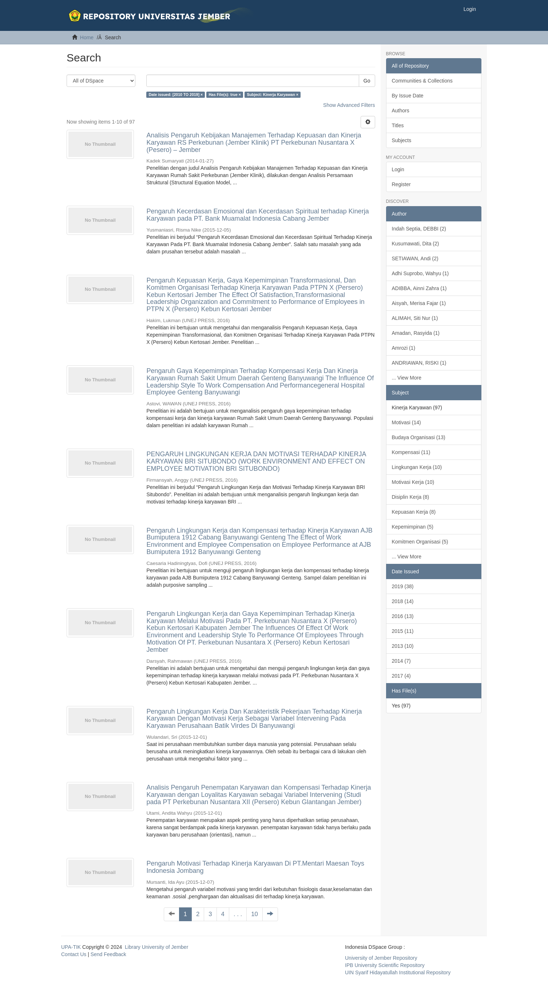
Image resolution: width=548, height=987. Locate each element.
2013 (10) (403, 646)
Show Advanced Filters (349, 105)
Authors (400, 110)
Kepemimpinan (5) (412, 527)
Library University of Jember (156, 947)
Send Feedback (108, 954)
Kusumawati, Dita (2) (415, 243)
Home (87, 37)
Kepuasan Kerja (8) (414, 512)
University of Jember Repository (381, 958)
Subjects (402, 140)
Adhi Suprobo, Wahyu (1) (420, 273)
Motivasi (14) (406, 422)
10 (254, 914)
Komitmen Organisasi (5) (420, 542)
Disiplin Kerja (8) (410, 497)
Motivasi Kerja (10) (413, 482)
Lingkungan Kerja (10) (417, 467)
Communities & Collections (422, 81)
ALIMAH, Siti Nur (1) (415, 318)
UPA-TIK (71, 947)
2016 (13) (403, 616)
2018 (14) (403, 601)
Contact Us (73, 954)
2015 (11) (403, 631)
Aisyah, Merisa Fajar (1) (419, 303)
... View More (406, 378)
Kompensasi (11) (411, 452)
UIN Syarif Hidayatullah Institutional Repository (397, 972)
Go (367, 81)
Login (398, 169)
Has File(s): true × (225, 94)
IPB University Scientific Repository (385, 965)
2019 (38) (403, 586)
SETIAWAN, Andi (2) (415, 258)
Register (401, 184)
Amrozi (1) (404, 348)
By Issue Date (408, 96)
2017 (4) (401, 676)
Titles (398, 125)
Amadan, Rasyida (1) (416, 333)
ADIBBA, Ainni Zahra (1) (419, 288)
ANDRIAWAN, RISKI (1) (419, 363)
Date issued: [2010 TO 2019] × (176, 94)
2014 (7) (401, 661)
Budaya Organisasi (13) (418, 437)
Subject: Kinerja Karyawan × (272, 94)
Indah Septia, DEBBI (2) (419, 229)
